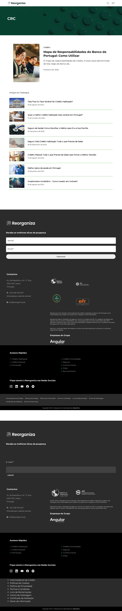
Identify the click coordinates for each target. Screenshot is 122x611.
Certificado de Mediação (14, 402)
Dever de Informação (31, 402)
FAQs (65, 368)
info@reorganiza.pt (17, 302)
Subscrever (61, 257)
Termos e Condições (64, 398)
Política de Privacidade (47, 398)
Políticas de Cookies (31, 398)
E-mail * (10, 462)
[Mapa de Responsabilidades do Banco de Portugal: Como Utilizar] (26, 63)
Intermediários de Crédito (14, 398)
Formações (16, 365)
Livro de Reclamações (80, 398)
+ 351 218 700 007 (16, 293)
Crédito (46, 47)
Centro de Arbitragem (96, 398)
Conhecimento (69, 365)
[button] (113, 3)
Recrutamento (69, 371)
